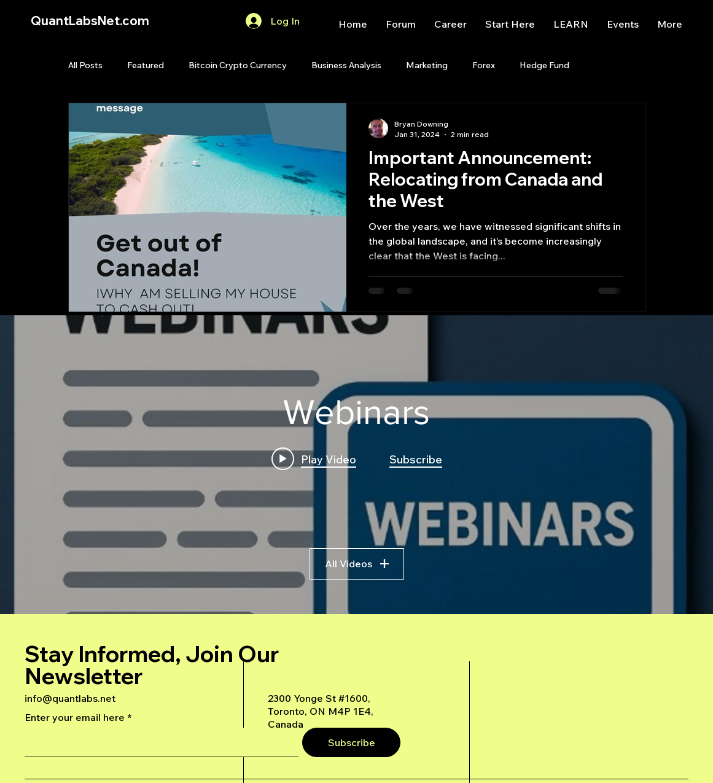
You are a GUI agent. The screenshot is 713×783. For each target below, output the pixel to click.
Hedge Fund (544, 65)
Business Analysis (346, 65)
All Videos (357, 563)
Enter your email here (75, 717)
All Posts (85, 65)
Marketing (427, 65)
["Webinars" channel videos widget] (356, 464)
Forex (483, 65)
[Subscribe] (351, 742)
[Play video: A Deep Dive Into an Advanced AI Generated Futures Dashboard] (313, 458)
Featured (145, 65)
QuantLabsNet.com (90, 20)
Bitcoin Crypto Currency (238, 65)
